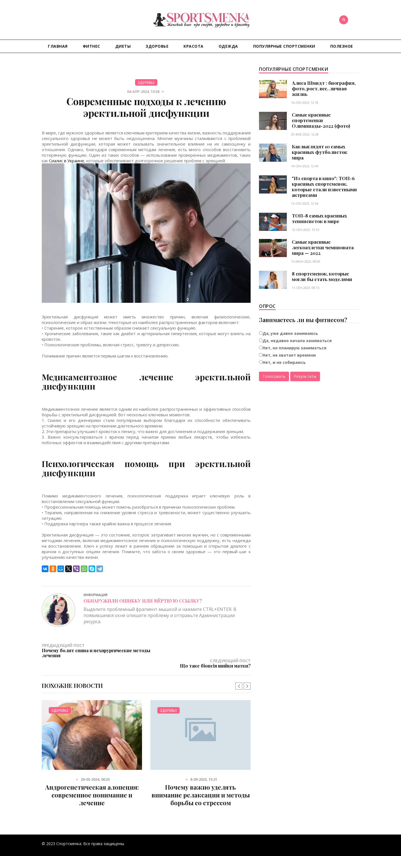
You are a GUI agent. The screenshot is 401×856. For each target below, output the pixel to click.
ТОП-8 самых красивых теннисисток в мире (319, 218)
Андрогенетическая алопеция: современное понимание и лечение (92, 784)
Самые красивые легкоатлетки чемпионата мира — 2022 (323, 247)
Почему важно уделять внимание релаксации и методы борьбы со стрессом (200, 784)
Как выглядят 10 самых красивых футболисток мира (319, 152)
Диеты (123, 46)
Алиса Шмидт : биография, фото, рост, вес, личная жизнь (324, 88)
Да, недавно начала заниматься (297, 340)
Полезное (341, 46)
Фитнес (91, 46)
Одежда (228, 46)
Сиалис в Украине (66, 160)
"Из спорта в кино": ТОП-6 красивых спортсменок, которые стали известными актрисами (324, 186)
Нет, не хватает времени (289, 355)
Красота (194, 46)
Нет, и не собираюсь (284, 362)
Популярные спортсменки (284, 46)
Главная (58, 46)
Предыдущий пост (94, 650)
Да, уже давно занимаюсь (290, 333)
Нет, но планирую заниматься (294, 347)
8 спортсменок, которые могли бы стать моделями (322, 276)
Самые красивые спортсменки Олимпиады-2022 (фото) (321, 120)
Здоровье (157, 46)
